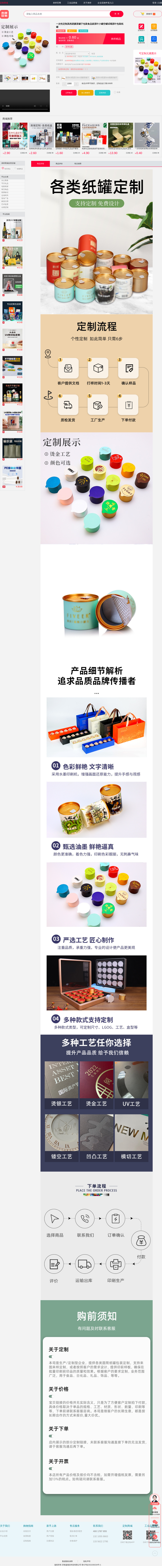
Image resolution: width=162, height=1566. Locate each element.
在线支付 (27, 1531)
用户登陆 (50, 1536)
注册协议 (50, 1541)
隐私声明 (86, 1561)
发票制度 (27, 1536)
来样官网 (57, 3)
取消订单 (73, 1536)
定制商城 (4, 3)
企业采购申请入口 (106, 3)
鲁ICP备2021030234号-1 (91, 1565)
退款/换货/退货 (76, 1531)
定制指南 (27, 1541)
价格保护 (73, 1541)
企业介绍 (3, 1531)
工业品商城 (72, 3)
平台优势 (3, 1536)
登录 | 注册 (157, 3)
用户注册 (50, 1531)
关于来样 (87, 3)
